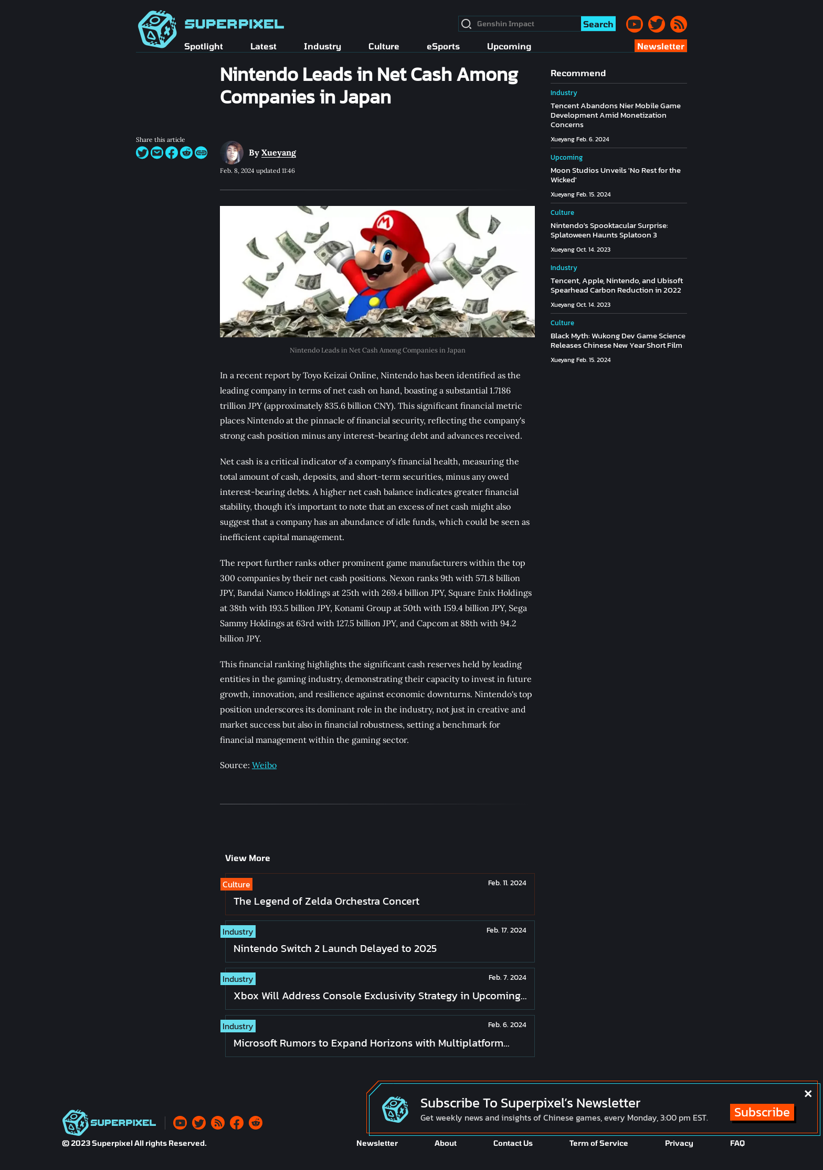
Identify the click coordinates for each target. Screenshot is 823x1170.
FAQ (737, 1142)
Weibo (264, 765)
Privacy (679, 1142)
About (446, 1142)
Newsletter (377, 1142)
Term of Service (598, 1142)
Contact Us (513, 1142)
